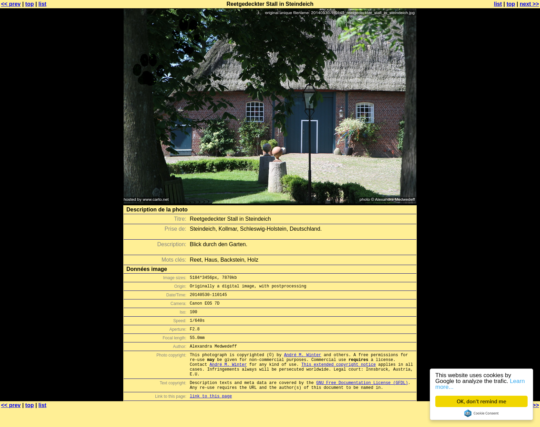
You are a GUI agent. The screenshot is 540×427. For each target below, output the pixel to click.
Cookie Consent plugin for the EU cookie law (481, 413)
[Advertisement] (512, 170)
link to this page (211, 413)
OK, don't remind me (481, 401)
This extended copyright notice (338, 377)
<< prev (11, 4)
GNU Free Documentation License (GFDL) (362, 398)
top (29, 4)
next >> (529, 4)
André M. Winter (302, 365)
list (42, 4)
